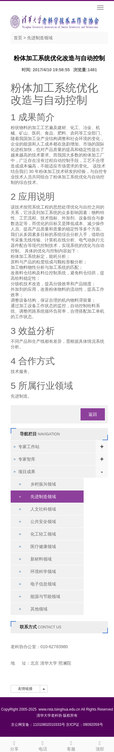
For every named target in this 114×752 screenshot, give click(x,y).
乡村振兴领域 (43, 484)
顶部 (99, 745)
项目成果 (26, 471)
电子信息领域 (43, 584)
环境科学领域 (43, 571)
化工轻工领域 (43, 534)
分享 (14, 745)
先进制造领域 (40, 37)
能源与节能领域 (45, 596)
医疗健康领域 (43, 546)
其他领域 (38, 608)
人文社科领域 (43, 509)
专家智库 (26, 459)
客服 (71, 745)
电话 (43, 745)
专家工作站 (29, 446)
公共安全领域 (43, 521)
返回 (92, 414)
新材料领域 (41, 559)
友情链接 (25, 689)
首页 (18, 37)
